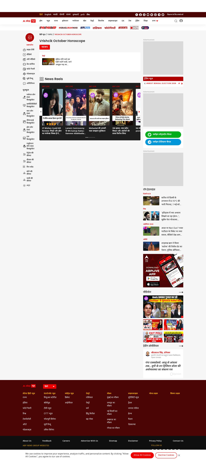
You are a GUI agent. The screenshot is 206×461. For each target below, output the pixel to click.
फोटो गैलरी (29, 69)
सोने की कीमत (27, 172)
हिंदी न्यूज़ (42, 35)
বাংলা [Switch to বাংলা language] (68, 14)
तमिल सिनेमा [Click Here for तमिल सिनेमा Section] (49, 430)
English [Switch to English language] (48, 14)
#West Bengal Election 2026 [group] (161, 83)
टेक (130, 21)
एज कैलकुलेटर (28, 138)
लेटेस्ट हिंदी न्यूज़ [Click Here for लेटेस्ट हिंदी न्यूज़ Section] (29, 394)
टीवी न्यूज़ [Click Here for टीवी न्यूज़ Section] (47, 408)
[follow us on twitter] (136, 14)
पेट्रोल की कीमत (28, 154)
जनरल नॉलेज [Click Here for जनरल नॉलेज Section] (133, 408)
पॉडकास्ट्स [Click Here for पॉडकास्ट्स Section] (27, 430)
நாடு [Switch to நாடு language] (83, 14)
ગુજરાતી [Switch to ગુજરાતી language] (76, 14)
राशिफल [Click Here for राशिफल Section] (89, 397)
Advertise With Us (89, 441)
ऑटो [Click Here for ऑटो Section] (25, 424)
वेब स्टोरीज (29, 64)
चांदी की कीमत (28, 179)
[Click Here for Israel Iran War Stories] (68, 28)
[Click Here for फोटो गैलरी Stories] (110, 27)
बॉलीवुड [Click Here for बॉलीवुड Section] (47, 403)
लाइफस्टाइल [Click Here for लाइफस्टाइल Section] (133, 394)
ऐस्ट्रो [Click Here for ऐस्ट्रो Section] (88, 394)
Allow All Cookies (142, 455)
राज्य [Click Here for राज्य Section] (25, 397)
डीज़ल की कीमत (28, 161)
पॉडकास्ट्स (29, 74)
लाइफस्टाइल (112, 21)
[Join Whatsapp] (163, 14)
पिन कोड (28, 167)
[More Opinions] (181, 346)
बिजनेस (101, 21)
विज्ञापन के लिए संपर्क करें (175, 15)
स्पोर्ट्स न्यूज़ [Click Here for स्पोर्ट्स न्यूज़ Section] (69, 394)
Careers (66, 441)
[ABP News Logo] (30, 21)
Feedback (46, 441)
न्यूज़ (48, 21)
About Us (27, 441)
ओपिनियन (29, 83)
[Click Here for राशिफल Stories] (97, 28)
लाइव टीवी (28, 49)
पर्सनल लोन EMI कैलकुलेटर (29, 97)
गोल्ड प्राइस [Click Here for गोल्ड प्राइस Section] (153, 394)
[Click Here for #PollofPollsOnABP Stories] (47, 27)
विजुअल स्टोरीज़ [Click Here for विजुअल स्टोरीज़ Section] (50, 397)
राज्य (56, 21)
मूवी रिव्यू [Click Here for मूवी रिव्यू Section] (47, 424)
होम (40, 21)
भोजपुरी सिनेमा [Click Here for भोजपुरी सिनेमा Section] (50, 419)
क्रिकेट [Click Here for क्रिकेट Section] (67, 397)
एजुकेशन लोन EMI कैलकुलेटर (28, 146)
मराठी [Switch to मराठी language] (55, 14)
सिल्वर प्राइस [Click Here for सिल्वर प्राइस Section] (175, 394)
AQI (26, 185)
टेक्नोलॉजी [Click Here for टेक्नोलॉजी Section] (27, 419)
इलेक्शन (65, 21)
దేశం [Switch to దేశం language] (88, 14)
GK (123, 21)
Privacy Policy (155, 441)
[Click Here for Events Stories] (122, 28)
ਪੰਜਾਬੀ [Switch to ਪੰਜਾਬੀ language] (62, 14)
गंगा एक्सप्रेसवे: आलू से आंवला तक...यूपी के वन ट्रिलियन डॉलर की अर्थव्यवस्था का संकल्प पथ (162, 366)
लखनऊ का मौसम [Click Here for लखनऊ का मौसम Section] (111, 421)
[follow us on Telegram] (159, 14)
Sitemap (113, 441)
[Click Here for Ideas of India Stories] (134, 27)
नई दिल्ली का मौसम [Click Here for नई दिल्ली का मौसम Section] (112, 413)
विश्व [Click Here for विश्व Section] (24, 413)
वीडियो (27, 54)
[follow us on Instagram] (151, 14)
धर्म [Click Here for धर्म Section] (87, 408)
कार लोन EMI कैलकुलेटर (28, 113)
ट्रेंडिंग (137, 21)
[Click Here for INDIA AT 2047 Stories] (145, 27)
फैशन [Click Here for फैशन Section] (130, 419)
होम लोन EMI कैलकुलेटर (28, 130)
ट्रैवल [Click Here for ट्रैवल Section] (130, 403)
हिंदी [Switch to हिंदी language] (41, 14)
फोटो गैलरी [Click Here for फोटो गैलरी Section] (27, 408)
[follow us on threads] (144, 14)
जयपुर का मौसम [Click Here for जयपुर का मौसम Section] (111, 404)
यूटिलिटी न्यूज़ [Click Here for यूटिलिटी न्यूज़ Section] (133, 397)
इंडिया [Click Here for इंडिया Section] (25, 403)
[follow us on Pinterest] (155, 14)
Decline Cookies (166, 455)
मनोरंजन (76, 21)
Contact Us (178, 441)
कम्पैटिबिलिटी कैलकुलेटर (30, 105)
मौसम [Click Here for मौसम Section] (109, 394)
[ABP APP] (153, 278)
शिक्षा (146, 21)
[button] (29, 39)
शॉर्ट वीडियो (29, 59)
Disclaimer (133, 441)
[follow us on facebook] (140, 14)
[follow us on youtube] (148, 14)
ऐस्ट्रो (92, 21)
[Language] (49, 386)
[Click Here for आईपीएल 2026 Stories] (85, 28)
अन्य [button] (155, 21)
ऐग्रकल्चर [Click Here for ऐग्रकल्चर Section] (132, 424)
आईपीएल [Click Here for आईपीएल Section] (69, 403)
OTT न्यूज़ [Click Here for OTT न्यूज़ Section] (48, 413)
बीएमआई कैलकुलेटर (28, 121)
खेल (84, 21)
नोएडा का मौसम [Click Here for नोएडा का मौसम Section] (113, 428)
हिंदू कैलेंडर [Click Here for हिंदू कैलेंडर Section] (90, 413)
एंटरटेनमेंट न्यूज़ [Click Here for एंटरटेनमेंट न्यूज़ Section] (49, 394)
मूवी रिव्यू (28, 78)
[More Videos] (181, 292)
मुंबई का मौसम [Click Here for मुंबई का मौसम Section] (113, 397)
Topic (50, 35)
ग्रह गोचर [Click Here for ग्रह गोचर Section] (89, 419)
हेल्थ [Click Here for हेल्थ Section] (130, 413)
